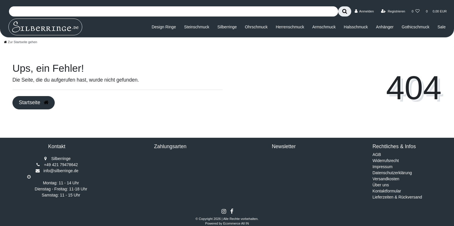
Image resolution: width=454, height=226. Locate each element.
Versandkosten (385, 179)
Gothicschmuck (415, 27)
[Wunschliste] (416, 11)
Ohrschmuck (256, 27)
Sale (441, 27)
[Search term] (173, 11)
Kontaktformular (386, 191)
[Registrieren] (393, 11)
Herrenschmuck (290, 27)
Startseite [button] (33, 102)
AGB (376, 154)
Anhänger (385, 27)
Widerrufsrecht (385, 160)
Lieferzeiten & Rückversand (397, 197)
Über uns (380, 185)
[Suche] (344, 11)
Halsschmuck (356, 27)
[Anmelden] (364, 11)
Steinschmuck (196, 27)
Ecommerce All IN (236, 223)
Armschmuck (324, 27)
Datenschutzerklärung (392, 172)
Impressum (382, 166)
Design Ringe (164, 27)
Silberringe (227, 27)
